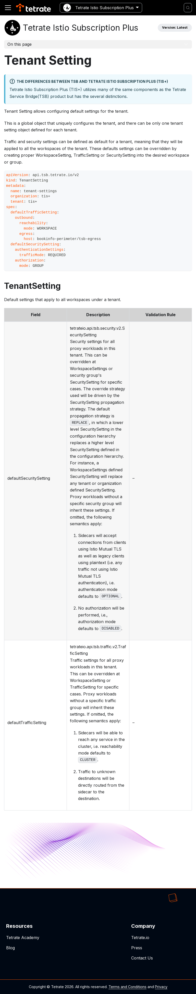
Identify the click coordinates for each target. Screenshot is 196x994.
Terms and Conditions (127, 987)
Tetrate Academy (22, 937)
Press (136, 947)
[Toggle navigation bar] (8, 8)
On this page (19, 44)
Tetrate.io (140, 937)
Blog (10, 947)
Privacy (161, 987)
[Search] (188, 7)
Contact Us (142, 958)
